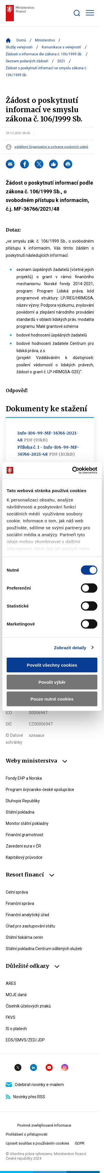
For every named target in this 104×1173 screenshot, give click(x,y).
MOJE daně (16, 994)
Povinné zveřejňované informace (44, 1125)
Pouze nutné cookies (51, 698)
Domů (21, 40)
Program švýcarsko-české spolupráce (40, 789)
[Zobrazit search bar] (76, 13)
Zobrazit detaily (70, 647)
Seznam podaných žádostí (27, 61)
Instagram (64, 1067)
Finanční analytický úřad (27, 914)
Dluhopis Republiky (23, 801)
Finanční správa (20, 903)
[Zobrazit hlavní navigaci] (90, 13)
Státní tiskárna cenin (24, 937)
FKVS (10, 1017)
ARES (11, 983)
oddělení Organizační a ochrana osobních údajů (51, 147)
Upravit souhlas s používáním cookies (37, 1143)
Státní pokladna (20, 812)
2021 (61, 61)
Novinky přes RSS (25, 1096)
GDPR (79, 1143)
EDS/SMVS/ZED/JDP (25, 1040)
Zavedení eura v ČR (23, 846)
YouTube (49, 1067)
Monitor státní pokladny (27, 823)
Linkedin (33, 1067)
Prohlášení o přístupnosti (26, 1134)
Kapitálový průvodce (24, 857)
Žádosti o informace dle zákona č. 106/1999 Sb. (44, 54)
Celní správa (17, 892)
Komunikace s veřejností (61, 47)
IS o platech (16, 1028)
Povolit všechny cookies (52, 665)
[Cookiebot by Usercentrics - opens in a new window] (73, 470)
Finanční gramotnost (24, 834)
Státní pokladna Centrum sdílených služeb (44, 948)
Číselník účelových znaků (28, 1006)
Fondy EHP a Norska (24, 778)
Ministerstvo (45, 40)
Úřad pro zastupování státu (30, 926)
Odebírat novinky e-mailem (35, 1084)
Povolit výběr (52, 681)
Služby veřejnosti (19, 47)
